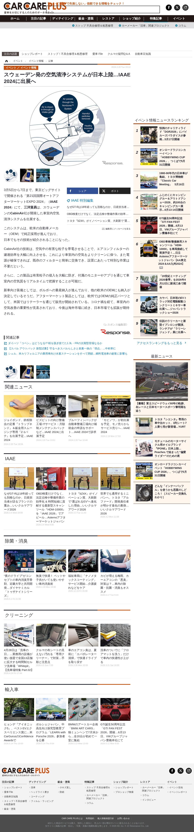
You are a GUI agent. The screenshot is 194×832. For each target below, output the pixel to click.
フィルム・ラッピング (42, 801)
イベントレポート (178, 792)
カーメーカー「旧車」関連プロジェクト (146, 25)
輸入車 (12, 689)
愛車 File (97, 53)
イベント (179, 18)
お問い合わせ (123, 818)
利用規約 (90, 818)
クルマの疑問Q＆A (119, 53)
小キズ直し (65, 787)
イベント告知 (176, 787)
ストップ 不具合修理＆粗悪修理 (94, 25)
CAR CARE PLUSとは (72, 818)
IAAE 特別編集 (82, 200)
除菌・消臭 (16, 540)
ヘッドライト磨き (40, 792)
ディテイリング (62, 18)
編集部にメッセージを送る (116, 229)
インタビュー (149, 799)
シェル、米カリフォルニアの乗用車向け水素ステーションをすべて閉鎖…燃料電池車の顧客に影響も (68, 353)
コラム (182, 25)
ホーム (15, 18)
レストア (108, 18)
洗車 (33, 787)
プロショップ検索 (124, 792)
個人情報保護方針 (105, 818)
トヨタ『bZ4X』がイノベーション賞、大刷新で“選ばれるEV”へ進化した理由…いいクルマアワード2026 (129, 220)
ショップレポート (32, 53)
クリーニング (19, 615)
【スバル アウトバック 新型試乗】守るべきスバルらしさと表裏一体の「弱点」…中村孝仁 (62, 348)
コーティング (38, 796)
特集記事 (156, 18)
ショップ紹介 (132, 18)
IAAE (10, 458)
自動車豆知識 (143, 53)
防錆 (62, 792)
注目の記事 (38, 18)
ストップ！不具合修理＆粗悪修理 (68, 53)
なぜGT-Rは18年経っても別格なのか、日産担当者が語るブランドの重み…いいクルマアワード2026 (126, 206)
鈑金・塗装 (86, 18)
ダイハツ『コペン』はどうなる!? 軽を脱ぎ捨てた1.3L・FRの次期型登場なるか (55, 343)
